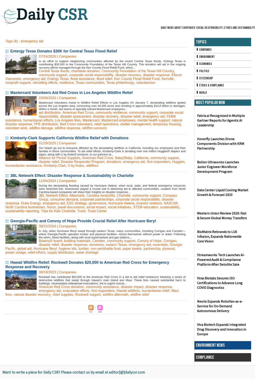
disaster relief (141, 116)
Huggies (11, 165)
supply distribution (76, 252)
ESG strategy (78, 203)
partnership (168, 248)
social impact (98, 207)
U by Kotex (92, 165)
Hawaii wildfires (130, 291)
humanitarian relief (158, 291)
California (143, 158)
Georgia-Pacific (17, 248)
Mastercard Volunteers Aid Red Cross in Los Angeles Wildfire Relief (72, 92)
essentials (163, 245)
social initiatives (122, 207)
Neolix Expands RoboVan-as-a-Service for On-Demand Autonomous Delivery (219, 307)
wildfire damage (56, 128)
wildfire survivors (110, 128)
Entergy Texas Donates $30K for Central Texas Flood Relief (64, 51)
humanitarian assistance (38, 165)
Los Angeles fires (79, 120)
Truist (82, 211)
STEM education (148, 207)
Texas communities (91, 82)
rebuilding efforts (46, 82)
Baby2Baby (125, 158)
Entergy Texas (59, 79)
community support (53, 75)
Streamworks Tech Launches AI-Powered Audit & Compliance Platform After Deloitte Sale (220, 261)
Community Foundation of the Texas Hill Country (140, 71)
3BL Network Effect (53, 195)
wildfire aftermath (117, 294)
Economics (204, 64)
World (201, 94)
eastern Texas (118, 245)
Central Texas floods (54, 71)
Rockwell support (89, 294)
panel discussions (72, 207)
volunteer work (30, 128)
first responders (161, 162)
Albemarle (77, 195)
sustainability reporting (22, 211)
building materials (77, 241)
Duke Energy (31, 203)
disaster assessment (86, 116)
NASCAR (173, 203)
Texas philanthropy (122, 82)
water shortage (103, 252)
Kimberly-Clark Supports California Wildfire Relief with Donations (70, 138)
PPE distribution (58, 124)
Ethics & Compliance (210, 86)
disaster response (158, 75)
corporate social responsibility (92, 75)
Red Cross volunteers (89, 124)
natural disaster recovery (32, 294)
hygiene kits (82, 248)
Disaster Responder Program (83, 162)
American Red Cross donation (62, 287)
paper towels (148, 248)
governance (99, 203)
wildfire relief (142, 294)
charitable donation (86, 71)
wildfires (108, 165)
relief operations (120, 124)
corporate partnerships (98, 199)
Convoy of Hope (151, 241)
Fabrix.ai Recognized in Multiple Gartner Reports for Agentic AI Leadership (220, 122)
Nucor (52, 207)
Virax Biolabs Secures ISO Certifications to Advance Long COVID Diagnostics (219, 284)
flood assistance (84, 79)
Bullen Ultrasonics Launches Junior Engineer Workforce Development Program (223, 168)
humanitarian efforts (49, 120)
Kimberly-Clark (70, 165)
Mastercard (103, 120)
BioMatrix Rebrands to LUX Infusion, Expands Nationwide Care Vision (222, 238)
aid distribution (50, 112)
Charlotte (125, 195)
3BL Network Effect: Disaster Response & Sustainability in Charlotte (73, 175)
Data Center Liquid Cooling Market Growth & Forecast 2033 (222, 193)
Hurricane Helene (123, 203)
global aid (38, 248)
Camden (99, 241)
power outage (30, 252)
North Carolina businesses (25, 207)
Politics (202, 72)
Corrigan (172, 241)
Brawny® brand (51, 241)
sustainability (172, 207)
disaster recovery (130, 75)
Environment (205, 57)
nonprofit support (18, 82)
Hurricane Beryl (59, 248)
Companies (204, 50)
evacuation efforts (77, 291)
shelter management (150, 124)
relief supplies (63, 294)
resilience (68, 82)
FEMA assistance (18, 120)
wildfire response (83, 128)
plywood (11, 252)
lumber (98, 248)
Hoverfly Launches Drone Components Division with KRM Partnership (220, 145)
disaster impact (134, 287)
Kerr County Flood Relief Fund (139, 79)
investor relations (152, 203)
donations (115, 162)
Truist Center (99, 211)
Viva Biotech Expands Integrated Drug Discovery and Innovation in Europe (221, 330)
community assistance (103, 287)
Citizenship (204, 79)
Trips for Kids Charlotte (59, 211)
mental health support (167, 120)
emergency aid (34, 79)
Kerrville (171, 79)
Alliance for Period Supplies (60, 158)
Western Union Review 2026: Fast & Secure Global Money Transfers (222, 216)
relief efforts (52, 252)
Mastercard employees (131, 120)
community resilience (113, 112)
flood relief (106, 79)
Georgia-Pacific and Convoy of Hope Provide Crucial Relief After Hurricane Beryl (84, 221)
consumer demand (64, 199)
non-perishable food (121, 248)
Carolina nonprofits (101, 195)
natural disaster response (24, 124)
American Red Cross (79, 112)
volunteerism (148, 82)
